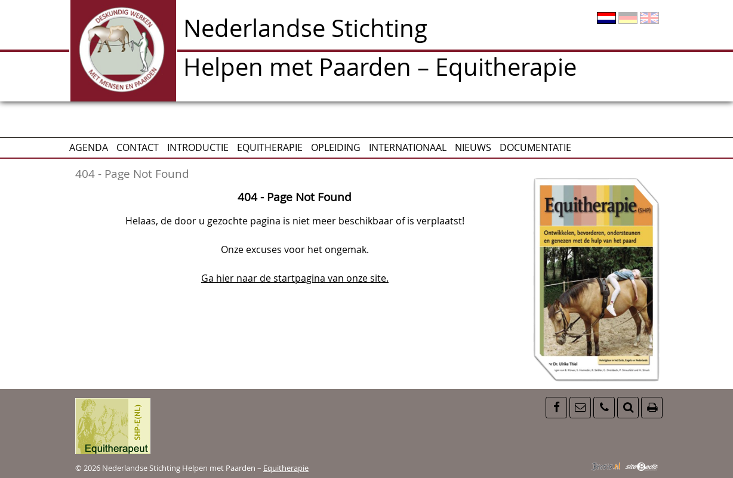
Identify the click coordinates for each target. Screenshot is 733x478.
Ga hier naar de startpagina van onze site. (295, 278)
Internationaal (407, 147)
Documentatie (535, 147)
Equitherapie (270, 147)
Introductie (198, 147)
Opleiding (336, 147)
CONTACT (137, 147)
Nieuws (473, 147)
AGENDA (88, 147)
